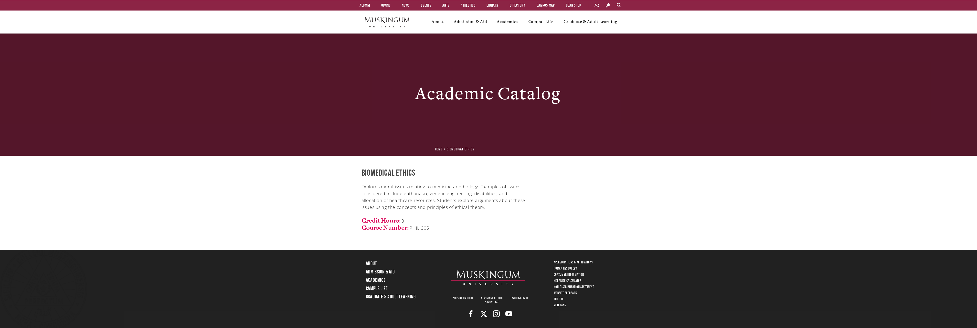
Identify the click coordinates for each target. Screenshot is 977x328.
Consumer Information (569, 274)
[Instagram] (496, 313)
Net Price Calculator (568, 281)
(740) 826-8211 (519, 298)
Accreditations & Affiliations (573, 262)
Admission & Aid (470, 21)
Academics (507, 21)
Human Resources (565, 268)
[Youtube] (509, 313)
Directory (517, 5)
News (406, 5)
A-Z (597, 5)
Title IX (558, 299)
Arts (445, 5)
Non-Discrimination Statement (574, 287)
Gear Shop (573, 5)
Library (493, 5)
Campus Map (546, 5)
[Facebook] (471, 313)
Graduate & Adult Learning (590, 21)
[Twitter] (483, 313)
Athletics (468, 5)
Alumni (365, 5)
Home (439, 149)
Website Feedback (565, 293)
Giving (386, 5)
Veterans (560, 305)
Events (426, 5)
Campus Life (540, 21)
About (438, 21)
